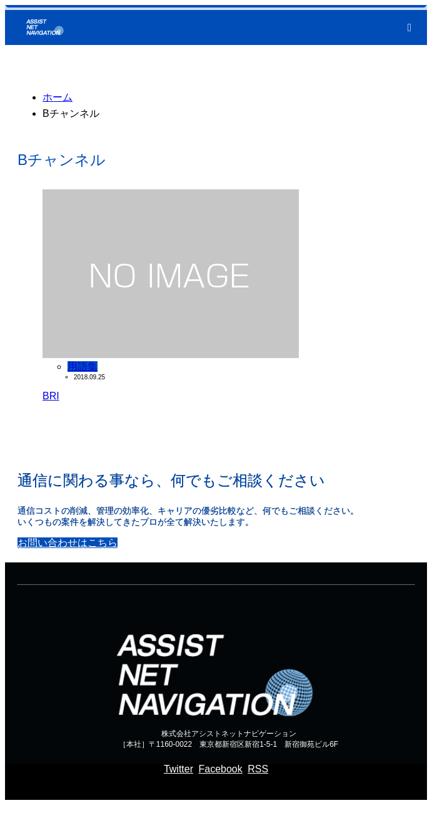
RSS (258, 769)
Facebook (220, 769)
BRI (51, 396)
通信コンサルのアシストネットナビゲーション (169, 816)
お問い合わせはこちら (68, 542)
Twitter (178, 769)
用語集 (83, 366)
